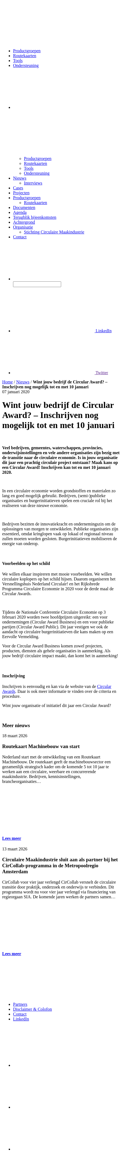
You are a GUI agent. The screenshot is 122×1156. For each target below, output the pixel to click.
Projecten (21, 192)
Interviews (33, 183)
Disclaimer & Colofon (32, 1009)
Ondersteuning (26, 65)
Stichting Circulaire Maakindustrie (54, 232)
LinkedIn (62, 330)
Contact (20, 237)
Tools (18, 60)
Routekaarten (24, 55)
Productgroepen (26, 50)
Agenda (20, 212)
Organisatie (23, 227)
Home (7, 382)
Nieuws (19, 178)
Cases (18, 188)
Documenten (24, 207)
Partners (20, 1004)
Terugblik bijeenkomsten (34, 217)
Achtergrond (24, 222)
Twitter (60, 372)
